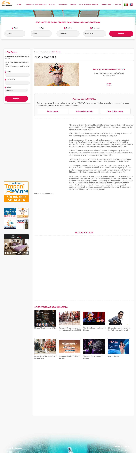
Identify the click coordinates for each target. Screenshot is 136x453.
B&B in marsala (52, 111)
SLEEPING (30, 4)
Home (36, 52)
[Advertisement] (16, 142)
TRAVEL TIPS (106, 4)
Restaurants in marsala (84, 111)
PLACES (52, 4)
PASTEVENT (109, 84)
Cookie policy (113, 450)
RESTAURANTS (41, 4)
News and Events (45, 52)
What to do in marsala (115, 111)
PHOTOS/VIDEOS (85, 4)
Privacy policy (124, 450)
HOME (19, 4)
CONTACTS (117, 4)
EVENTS (95, 4)
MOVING (73, 4)
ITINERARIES (62, 4)
